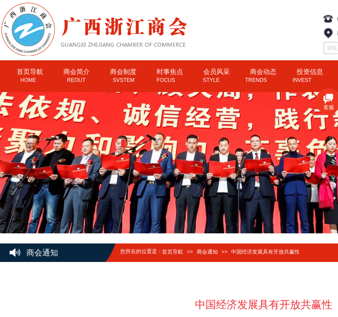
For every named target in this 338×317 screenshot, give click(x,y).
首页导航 (172, 252)
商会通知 (207, 252)
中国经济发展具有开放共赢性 (265, 252)
